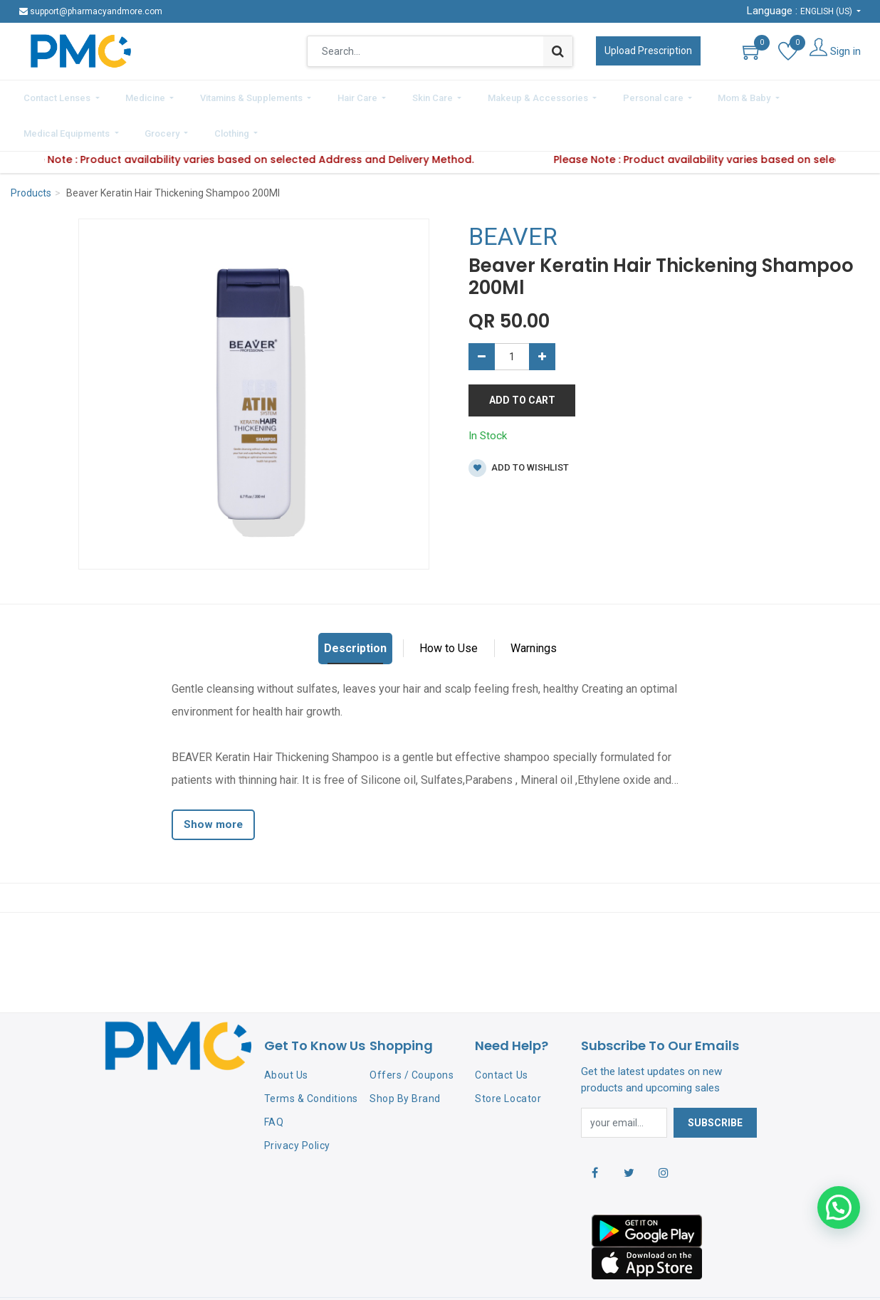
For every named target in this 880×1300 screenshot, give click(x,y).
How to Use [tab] (448, 607)
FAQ (274, 1081)
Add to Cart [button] (522, 359)
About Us (286, 1034)
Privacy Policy (297, 1104)
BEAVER (512, 196)
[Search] (557, 51)
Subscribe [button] (715, 1082)
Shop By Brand (405, 1058)
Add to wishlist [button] (518, 427)
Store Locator (508, 1058)
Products (31, 152)
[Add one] (542, 316)
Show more (213, 783)
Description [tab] (355, 607)
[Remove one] (481, 316)
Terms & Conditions (311, 1058)
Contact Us (501, 1034)
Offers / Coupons (412, 1034)
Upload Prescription (648, 50)
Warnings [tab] (533, 607)
